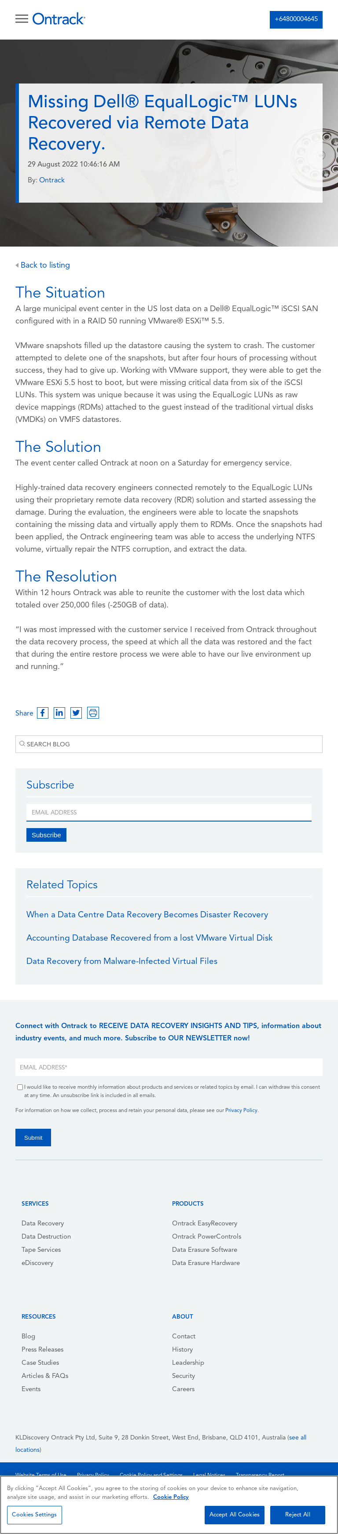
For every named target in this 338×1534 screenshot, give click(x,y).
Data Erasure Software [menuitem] (204, 1250)
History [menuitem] (182, 1350)
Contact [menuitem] (183, 1337)
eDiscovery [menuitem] (37, 1263)
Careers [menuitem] (183, 1389)
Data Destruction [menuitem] (46, 1237)
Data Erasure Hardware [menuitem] (206, 1263)
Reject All (297, 1515)
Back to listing (42, 266)
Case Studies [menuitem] (40, 1363)
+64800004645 (296, 19)
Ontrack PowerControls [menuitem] (206, 1237)
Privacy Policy (241, 1110)
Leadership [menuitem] (188, 1363)
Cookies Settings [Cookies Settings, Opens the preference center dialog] (34, 1515)
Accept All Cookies (234, 1515)
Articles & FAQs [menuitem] (45, 1376)
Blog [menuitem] (28, 1337)
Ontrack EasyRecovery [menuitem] (204, 1224)
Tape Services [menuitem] (41, 1250)
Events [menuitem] (31, 1389)
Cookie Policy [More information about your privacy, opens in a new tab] (171, 1497)
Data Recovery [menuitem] (43, 1224)
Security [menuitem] (183, 1376)
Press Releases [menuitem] (42, 1350)
